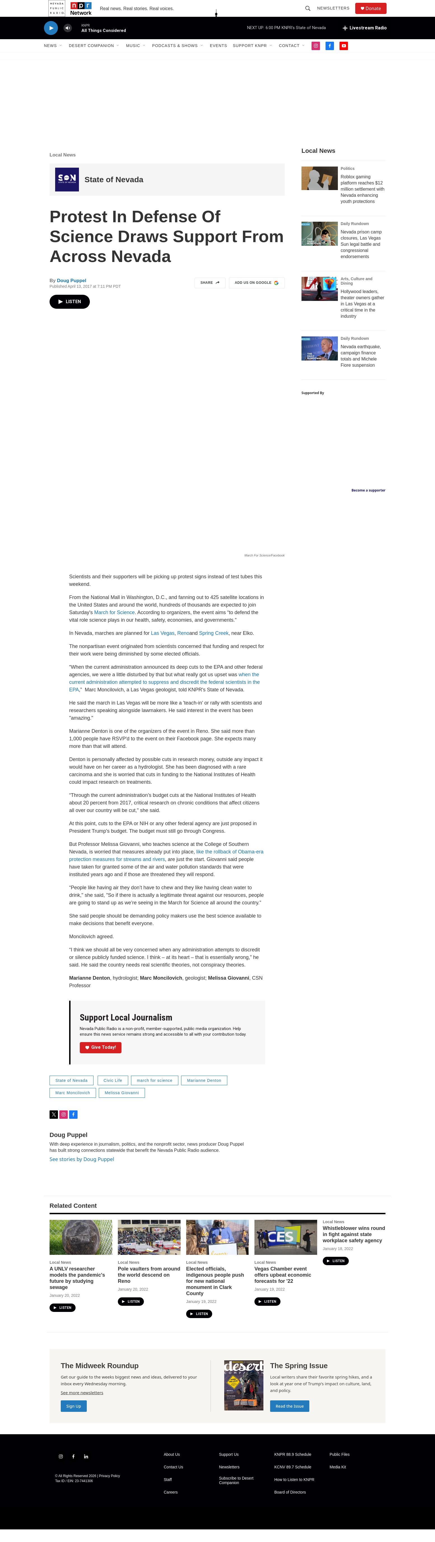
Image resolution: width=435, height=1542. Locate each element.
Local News (63, 167)
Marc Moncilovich (72, 1105)
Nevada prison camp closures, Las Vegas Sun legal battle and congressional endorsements (361, 257)
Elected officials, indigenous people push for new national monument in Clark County (215, 1294)
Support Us (229, 1467)
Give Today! (100, 1060)
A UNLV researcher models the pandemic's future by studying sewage (77, 1291)
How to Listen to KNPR (294, 1492)
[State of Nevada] (67, 192)
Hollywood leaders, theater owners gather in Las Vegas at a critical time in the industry (362, 316)
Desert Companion (91, 58)
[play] (50, 41)
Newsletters (336, 14)
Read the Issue (290, 1418)
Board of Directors (290, 1505)
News (50, 58)
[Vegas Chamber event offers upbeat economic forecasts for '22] (285, 1249)
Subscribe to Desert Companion (236, 1493)
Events (218, 58)
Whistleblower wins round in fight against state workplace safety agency (354, 1247)
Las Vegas (162, 646)
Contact (289, 58)
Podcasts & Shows (175, 58)
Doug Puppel (71, 293)
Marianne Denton (204, 1093)
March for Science (114, 625)
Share (210, 295)
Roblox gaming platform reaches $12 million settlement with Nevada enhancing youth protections (363, 201)
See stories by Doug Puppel (82, 1171)
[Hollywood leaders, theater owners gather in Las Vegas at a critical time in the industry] (319, 301)
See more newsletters (82, 1405)
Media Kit (338, 1480)
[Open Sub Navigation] (61, 58)
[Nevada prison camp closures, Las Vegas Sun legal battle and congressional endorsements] (319, 246)
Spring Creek (213, 646)
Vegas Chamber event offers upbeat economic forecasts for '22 (282, 1288)
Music (133, 58)
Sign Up (73, 1418)
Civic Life (113, 1093)
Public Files (340, 1467)
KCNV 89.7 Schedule (292, 1480)
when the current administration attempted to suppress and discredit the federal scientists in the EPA (164, 694)
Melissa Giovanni (122, 1105)
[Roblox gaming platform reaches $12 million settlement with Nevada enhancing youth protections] (319, 191)
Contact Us (173, 1480)
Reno (183, 646)
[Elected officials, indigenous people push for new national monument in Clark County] (217, 1249)
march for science (154, 1093)
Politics (348, 181)
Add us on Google (257, 295)
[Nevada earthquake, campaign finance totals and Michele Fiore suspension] (319, 361)
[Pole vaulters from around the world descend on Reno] (149, 1249)
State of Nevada (114, 192)
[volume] (67, 40)
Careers (171, 1505)
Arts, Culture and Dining (357, 293)
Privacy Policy (109, 1488)
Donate (376, 15)
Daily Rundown (355, 236)
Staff (168, 1492)
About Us (172, 1467)
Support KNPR (250, 58)
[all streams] (364, 40)
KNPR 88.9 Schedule (292, 1467)
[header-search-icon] (310, 14)
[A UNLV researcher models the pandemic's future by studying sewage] (81, 1249)
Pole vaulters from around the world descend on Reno (149, 1288)
